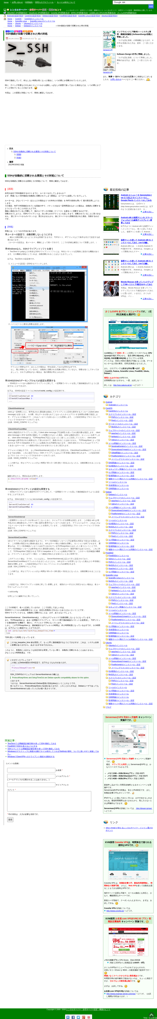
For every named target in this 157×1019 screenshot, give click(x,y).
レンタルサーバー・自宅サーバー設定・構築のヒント (88, 1009)
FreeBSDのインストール (119, 556)
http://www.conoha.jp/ (115, 911)
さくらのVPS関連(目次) (127, 13)
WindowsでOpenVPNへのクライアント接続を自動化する (31, 756)
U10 (25, 31)
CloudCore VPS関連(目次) (39, 13)
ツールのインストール (118, 482)
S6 (20, 31)
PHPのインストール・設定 (122, 417)
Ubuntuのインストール (118, 645)
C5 (7, 31)
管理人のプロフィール (44, 2)
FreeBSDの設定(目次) (68, 16)
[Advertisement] (53, 118)
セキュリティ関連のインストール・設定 (125, 469)
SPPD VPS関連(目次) (79, 13)
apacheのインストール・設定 (123, 433)
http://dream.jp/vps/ (144, 808)
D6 (16, 31)
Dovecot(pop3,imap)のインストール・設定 (128, 449)
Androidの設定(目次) (15, 16)
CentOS (109, 408)
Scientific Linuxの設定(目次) (89, 16)
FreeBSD (109, 553)
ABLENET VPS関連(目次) (17, 13)
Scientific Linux (112, 575)
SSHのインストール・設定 (120, 559)
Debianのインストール (118, 495)
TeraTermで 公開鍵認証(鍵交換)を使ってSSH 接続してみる (32, 743)
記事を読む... (148, 212)
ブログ (108, 707)
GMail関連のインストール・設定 (124, 453)
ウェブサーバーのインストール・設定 (124, 430)
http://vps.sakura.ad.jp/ (122, 385)
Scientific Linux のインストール (121, 578)
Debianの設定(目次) (50, 16)
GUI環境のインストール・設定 (121, 466)
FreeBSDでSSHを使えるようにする (22, 746)
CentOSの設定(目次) (33, 16)
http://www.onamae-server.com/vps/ (121, 994)
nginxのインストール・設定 (122, 440)
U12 (30, 31)
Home (6, 2)
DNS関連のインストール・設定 (121, 463)
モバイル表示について (66, 2)
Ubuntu (109, 643)
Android (109, 402)
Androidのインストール (118, 405)
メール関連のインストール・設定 (122, 443)
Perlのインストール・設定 (122, 420)
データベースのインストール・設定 (123, 424)
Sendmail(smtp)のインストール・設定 (127, 446)
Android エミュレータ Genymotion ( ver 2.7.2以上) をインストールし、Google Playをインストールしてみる (136, 197)
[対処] (18, 158)
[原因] (18, 154)
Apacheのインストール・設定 (121, 568)
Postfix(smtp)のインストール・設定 (125, 456)
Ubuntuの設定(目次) (109, 16)
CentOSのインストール (118, 411)
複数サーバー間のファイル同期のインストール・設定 (131, 479)
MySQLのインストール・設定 (123, 427)
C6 (12, 31)
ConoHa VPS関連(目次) (60, 13)
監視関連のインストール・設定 (121, 476)
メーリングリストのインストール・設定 (127, 459)
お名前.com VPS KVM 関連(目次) (102, 13)
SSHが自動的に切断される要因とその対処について (34, 151)
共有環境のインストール (119, 485)
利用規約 (29, 2)
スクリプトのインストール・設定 (122, 414)
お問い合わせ (17, 2)
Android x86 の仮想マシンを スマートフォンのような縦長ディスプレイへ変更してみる (137, 220)
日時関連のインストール (119, 489)
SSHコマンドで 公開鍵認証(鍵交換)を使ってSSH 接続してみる (34, 749)
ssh (39, 39)
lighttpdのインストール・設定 (123, 437)
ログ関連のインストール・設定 (121, 472)
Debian (109, 492)
